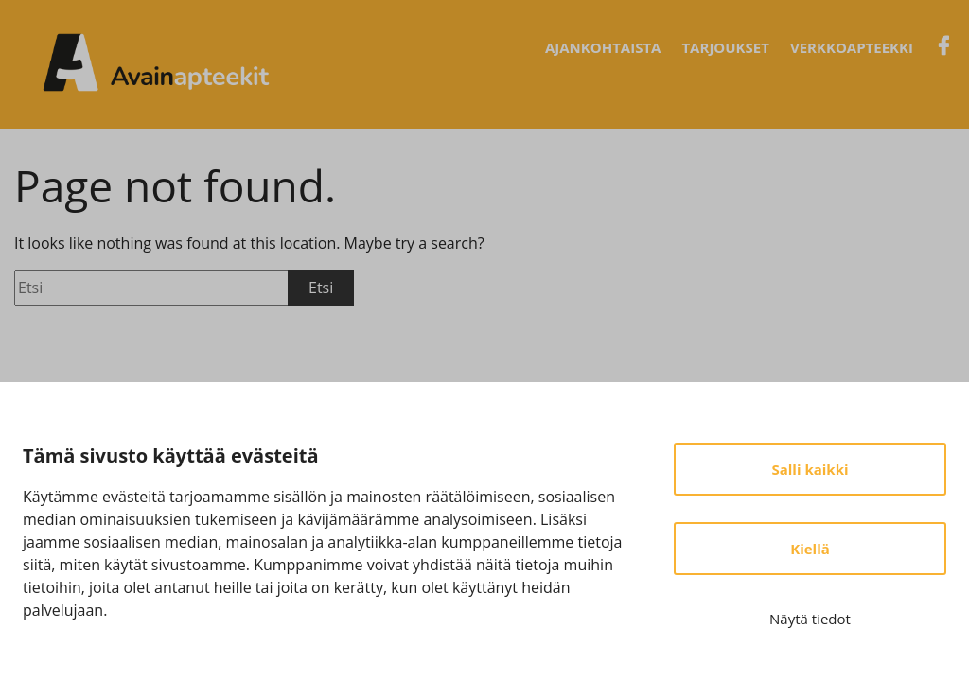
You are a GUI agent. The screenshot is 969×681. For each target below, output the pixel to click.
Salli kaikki (809, 469)
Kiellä (810, 548)
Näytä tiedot (810, 618)
